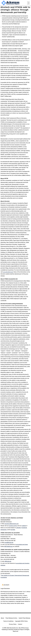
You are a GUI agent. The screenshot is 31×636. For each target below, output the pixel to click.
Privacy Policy (12, 624)
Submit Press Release (24, 618)
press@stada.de (9, 542)
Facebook (24, 527)
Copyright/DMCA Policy (21, 621)
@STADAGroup (8, 546)
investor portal (13, 525)
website (24, 525)
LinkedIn (18, 527)
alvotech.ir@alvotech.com (12, 523)
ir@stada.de (8, 561)
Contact (20, 624)
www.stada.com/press (22, 544)
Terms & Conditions (8, 621)
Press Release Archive (11, 618)
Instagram (3, 529)
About (2, 618)
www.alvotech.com (8, 272)
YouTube (12, 529)
